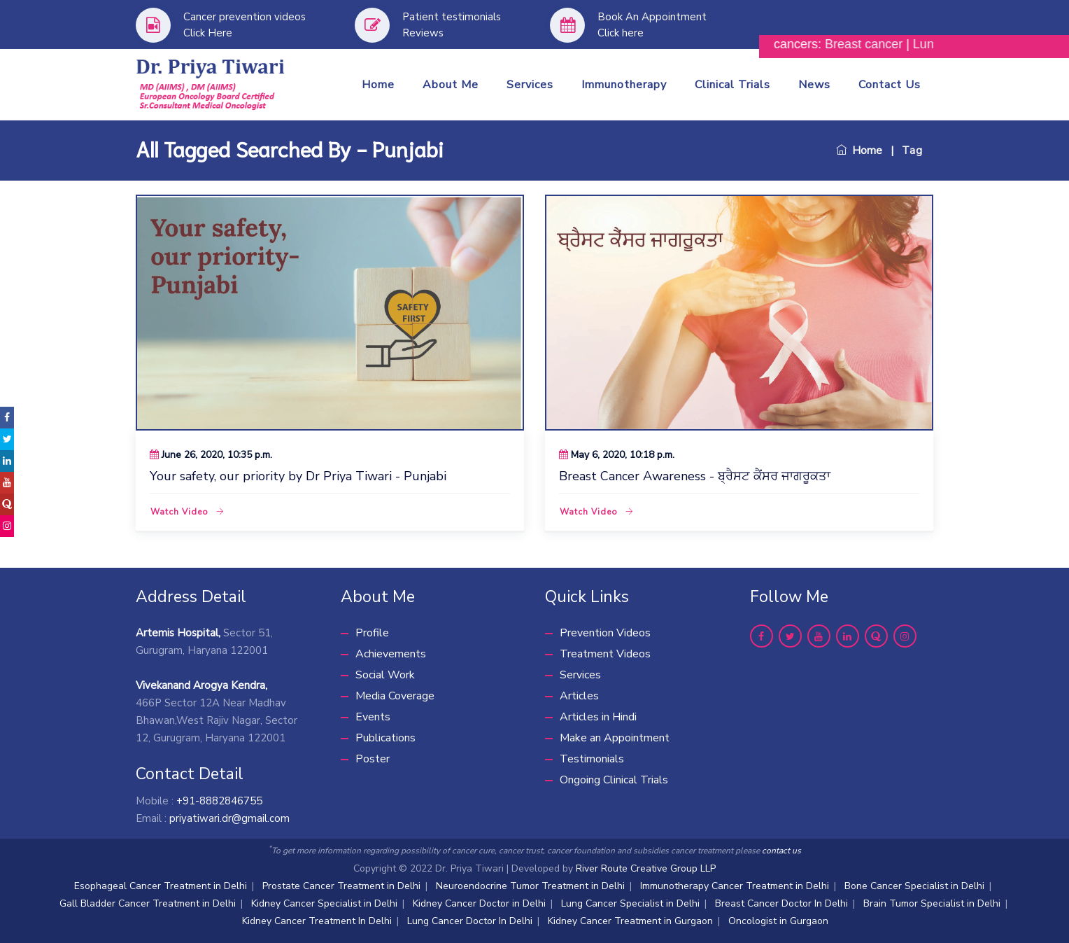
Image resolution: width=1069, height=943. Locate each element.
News (814, 84)
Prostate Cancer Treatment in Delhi (341, 886)
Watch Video (187, 511)
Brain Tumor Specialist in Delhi (931, 903)
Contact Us (889, 84)
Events (372, 717)
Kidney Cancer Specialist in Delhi (324, 903)
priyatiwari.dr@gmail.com (229, 818)
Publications (385, 738)
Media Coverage (394, 696)
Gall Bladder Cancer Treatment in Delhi (147, 903)
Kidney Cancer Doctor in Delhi (479, 903)
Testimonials (592, 759)
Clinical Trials (732, 84)
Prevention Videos (605, 633)
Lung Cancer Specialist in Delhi (630, 903)
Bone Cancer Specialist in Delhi (914, 886)
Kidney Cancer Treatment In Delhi (317, 921)
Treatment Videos (605, 654)
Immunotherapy (624, 84)
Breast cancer (876, 44)
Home (378, 84)
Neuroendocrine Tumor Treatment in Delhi (530, 886)
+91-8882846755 (219, 801)
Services (530, 84)
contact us (781, 850)
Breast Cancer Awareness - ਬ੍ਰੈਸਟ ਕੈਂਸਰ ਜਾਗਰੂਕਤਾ (694, 476)
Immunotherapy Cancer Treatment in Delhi (734, 886)
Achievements (390, 654)
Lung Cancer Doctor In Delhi (469, 921)
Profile (372, 633)
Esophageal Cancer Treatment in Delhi (160, 886)
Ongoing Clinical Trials (614, 780)
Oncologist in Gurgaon (778, 921)
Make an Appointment (615, 738)
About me (451, 84)
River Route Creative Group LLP (646, 868)
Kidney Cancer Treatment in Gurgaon (630, 921)
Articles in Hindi (598, 717)
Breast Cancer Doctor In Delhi (781, 903)
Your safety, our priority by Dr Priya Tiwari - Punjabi (298, 476)
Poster (372, 759)
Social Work (385, 675)
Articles (579, 696)
